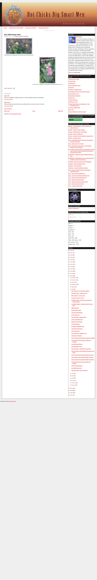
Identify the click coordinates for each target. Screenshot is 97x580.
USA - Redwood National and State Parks (78, 181)
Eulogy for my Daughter (30, 27)
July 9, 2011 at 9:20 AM (8, 99)
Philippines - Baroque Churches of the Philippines (80, 161)
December (73, 277)
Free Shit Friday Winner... (77, 312)
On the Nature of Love (74, 93)
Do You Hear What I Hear (74, 85)
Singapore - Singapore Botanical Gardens (78, 168)
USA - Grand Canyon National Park (77, 173)
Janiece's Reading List (74, 208)
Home (5, 27)
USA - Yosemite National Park (75, 186)
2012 (71, 273)
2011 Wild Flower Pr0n (12, 35)
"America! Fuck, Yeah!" (74, 79)
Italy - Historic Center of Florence (76, 143)
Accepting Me (72, 83)
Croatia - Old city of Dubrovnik (76, 134)
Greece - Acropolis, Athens (75, 138)
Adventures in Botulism (76, 335)
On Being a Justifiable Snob (75, 89)
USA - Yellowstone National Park (76, 183)
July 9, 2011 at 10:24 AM (8, 105)
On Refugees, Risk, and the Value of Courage (79, 91)
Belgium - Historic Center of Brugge (77, 129)
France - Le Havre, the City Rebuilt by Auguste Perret (81, 136)
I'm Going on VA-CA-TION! (77, 298)
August (73, 286)
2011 (71, 275)
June (72, 373)
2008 (71, 392)
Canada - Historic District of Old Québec (78, 132)
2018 (71, 259)
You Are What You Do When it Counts (77, 111)
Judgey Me (71, 87)
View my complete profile (74, 72)
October (73, 282)
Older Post (60, 111)
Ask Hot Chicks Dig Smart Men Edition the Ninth (82, 357)
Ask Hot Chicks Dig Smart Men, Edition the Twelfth (82, 338)
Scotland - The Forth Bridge (75, 165)
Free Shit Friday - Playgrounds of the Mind (81, 348)
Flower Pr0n (9, 88)
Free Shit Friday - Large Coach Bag (79, 370)
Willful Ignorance (75, 308)
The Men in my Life (73, 102)
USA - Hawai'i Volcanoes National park (77, 177)
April (72, 378)
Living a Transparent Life (77, 319)
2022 (71, 250)
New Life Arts (13, 401)
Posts (72, 214)
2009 (71, 390)
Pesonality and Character (74, 95)
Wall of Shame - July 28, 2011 (78, 295)
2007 (71, 395)
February (73, 382)
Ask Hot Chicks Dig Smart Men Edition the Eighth (82, 359)
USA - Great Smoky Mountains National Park (79, 175)
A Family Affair (72, 81)
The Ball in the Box (73, 100)
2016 (71, 264)
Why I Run (71, 109)
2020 (71, 255)
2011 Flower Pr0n (75, 315)
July (72, 289)
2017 (71, 262)
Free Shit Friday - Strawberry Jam (79, 333)
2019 (71, 257)
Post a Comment (8, 108)
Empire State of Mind (76, 310)
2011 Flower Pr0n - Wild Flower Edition (80, 291)
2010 (71, 388)
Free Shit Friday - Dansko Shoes (78, 317)
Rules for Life (72, 97)
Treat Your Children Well (74, 107)
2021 (71, 252)
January (73, 385)
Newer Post (6, 111)
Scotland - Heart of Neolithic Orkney (77, 163)
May (72, 375)
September (73, 284)
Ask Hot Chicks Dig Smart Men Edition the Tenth (82, 355)
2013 (71, 271)
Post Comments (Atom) (15, 113)
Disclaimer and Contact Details (16, 27)
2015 (71, 266)
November (73, 280)
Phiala (5, 95)
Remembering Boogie (43, 27)
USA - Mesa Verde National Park (76, 179)
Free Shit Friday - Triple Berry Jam (79, 293)
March (72, 380)
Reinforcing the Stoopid (76, 321)
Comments (73, 217)
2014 (71, 268)
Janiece (6, 102)
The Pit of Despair (75, 324)
